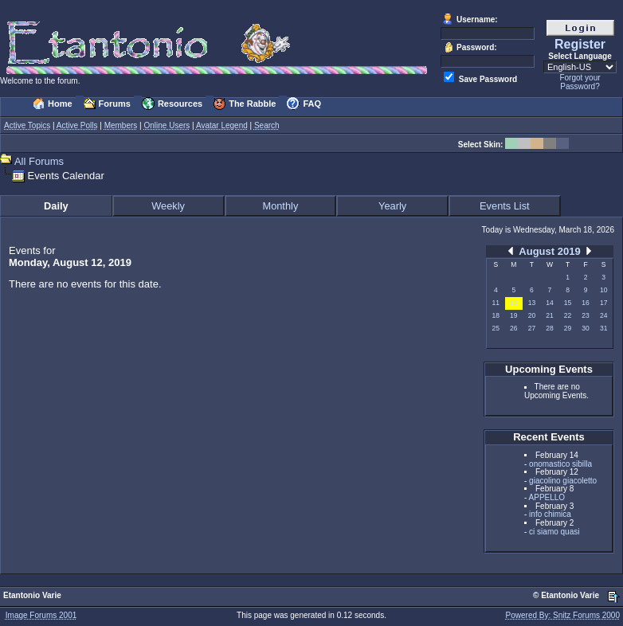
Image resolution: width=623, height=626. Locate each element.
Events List (505, 206)
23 (585, 315)
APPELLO (547, 497)
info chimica (550, 514)
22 (567, 315)
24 (603, 315)
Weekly (168, 206)
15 (567, 303)
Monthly (280, 206)
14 (549, 303)
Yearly (392, 206)
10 (603, 290)
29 (567, 328)
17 (603, 303)
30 (585, 328)
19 (513, 315)
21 (549, 315)
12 (513, 303)
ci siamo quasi (554, 531)
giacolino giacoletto (563, 480)
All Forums (39, 161)
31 (603, 328)
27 (531, 328)
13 (531, 303)
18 (496, 315)
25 (496, 328)
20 (531, 315)
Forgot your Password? (579, 82)
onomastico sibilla (560, 464)
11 (496, 303)
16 (585, 303)
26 (513, 328)
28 (549, 328)
